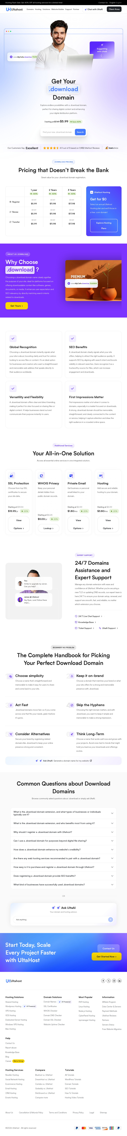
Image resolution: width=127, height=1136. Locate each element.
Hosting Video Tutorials (74, 1097)
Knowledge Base (85, 622)
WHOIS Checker (50, 1011)
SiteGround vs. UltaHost (45, 1093)
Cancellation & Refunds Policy (31, 1112)
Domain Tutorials (72, 1084)
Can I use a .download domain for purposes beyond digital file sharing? (50, 840)
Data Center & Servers (111, 1006)
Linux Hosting (84, 1006)
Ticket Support (84, 628)
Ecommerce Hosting (13, 1084)
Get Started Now (107, 956)
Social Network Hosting (14, 1079)
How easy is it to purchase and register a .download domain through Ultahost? (54, 867)
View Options (19, 524)
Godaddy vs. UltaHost (44, 1088)
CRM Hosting (10, 1093)
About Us (9, 1112)
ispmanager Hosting (87, 1020)
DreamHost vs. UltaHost (45, 1079)
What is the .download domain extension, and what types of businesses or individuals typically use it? (57, 813)
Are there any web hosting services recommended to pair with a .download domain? (57, 858)
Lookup (49, 528)
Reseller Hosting (12, 1075)
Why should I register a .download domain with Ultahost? (43, 832)
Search (80, 132)
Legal (92, 1112)
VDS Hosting (10, 1015)
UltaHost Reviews (109, 1015)
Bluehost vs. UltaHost (43, 1075)
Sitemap (103, 1112)
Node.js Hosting (85, 1011)
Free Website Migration (112, 1029)
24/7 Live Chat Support (88, 616)
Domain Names (50, 1002)
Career (8, 1061)
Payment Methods (109, 1011)
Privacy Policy (78, 1112)
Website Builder (57, 9)
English (116, 2)
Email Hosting (10, 1088)
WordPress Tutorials (73, 1079)
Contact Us (103, 2)
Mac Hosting (10, 1029)
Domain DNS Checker (53, 1015)
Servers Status (108, 1025)
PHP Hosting (84, 1002)
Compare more (41, 1097)
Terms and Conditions (58, 1112)
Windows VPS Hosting (14, 1024)
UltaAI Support (108, 628)
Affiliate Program (109, 1002)
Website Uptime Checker (54, 1024)
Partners (105, 1020)
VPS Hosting (10, 1011)
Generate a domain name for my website (64, 760)
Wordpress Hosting (13, 1006)
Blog (7, 1057)
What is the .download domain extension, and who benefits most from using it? (54, 823)
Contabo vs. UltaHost (43, 1084)
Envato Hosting (11, 1097)
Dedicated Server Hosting (16, 1020)
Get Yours (16, 305)
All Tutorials (69, 1075)
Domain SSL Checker (52, 1020)
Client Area (114, 9)
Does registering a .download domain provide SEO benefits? (45, 875)
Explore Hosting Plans (103, 226)
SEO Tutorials (70, 1088)
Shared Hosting (11, 1002)
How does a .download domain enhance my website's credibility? (47, 849)
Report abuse (10, 1047)
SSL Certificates (50, 1006)
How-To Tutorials (71, 1093)
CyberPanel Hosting (87, 1015)
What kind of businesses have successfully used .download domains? (49, 884)
